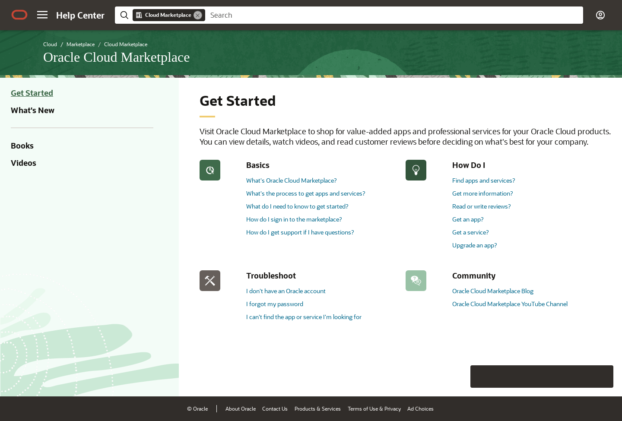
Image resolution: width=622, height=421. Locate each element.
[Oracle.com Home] (19, 15)
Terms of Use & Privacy (374, 408)
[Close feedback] (481, 376)
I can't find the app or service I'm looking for (304, 317)
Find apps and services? (483, 180)
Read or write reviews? (481, 206)
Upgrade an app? (474, 245)
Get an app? (467, 219)
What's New (32, 110)
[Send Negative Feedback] (579, 376)
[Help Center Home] (80, 15)
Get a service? (470, 232)
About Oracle (240, 408)
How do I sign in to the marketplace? (294, 219)
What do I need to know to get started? (297, 206)
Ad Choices (420, 408)
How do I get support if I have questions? (300, 232)
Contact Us (275, 408)
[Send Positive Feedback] (602, 376)
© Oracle (197, 408)
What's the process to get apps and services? (305, 193)
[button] (42, 14)
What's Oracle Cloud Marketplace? (291, 180)
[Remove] (198, 15)
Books (22, 145)
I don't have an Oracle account (286, 291)
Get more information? (482, 193)
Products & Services (318, 408)
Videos (23, 163)
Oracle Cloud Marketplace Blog (492, 291)
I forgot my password (274, 304)
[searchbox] (394, 15)
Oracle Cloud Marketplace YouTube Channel (510, 304)
